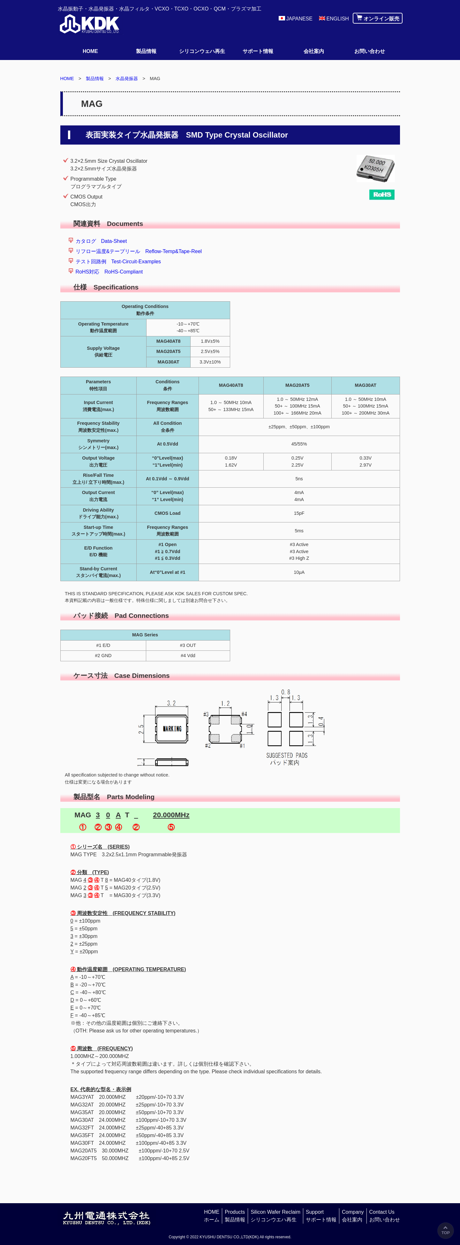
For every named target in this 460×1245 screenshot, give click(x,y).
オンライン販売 (381, 18)
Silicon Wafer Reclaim (275, 1216)
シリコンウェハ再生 (202, 51)
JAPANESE (299, 18)
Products (235, 1216)
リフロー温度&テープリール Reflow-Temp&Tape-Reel (139, 251)
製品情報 (146, 51)
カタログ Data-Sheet (101, 241)
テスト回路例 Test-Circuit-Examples (118, 261)
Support (321, 1216)
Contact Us (384, 1216)
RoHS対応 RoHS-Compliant (109, 271)
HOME (90, 51)
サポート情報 (258, 51)
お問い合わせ (369, 51)
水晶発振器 (127, 78)
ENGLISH (338, 18)
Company (353, 1216)
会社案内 (314, 51)
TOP (445, 1232)
